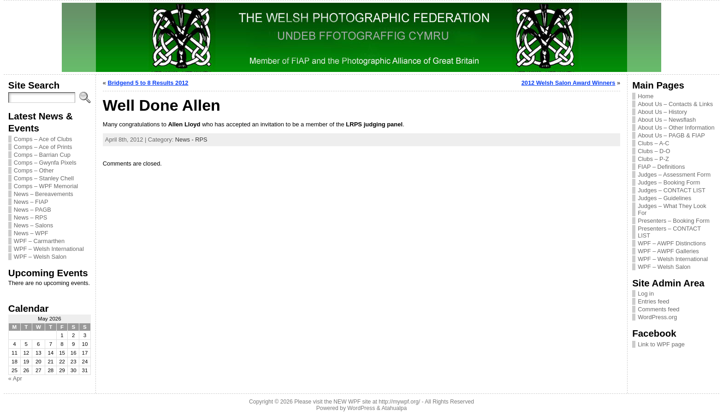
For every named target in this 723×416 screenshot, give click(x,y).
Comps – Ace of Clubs (43, 139)
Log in (646, 293)
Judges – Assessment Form (674, 174)
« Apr (15, 378)
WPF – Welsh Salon (40, 256)
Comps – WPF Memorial (46, 186)
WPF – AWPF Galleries (668, 251)
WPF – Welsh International (49, 248)
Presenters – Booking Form (674, 220)
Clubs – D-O (654, 151)
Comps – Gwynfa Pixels (45, 162)
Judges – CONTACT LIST (671, 190)
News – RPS (30, 217)
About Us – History (662, 111)
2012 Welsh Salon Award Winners (569, 82)
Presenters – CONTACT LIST (669, 232)
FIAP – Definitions (661, 166)
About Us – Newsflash (667, 119)
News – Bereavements (43, 193)
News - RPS (191, 139)
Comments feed (658, 309)
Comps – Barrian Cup (42, 154)
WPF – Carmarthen (39, 241)
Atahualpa (394, 408)
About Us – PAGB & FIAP (671, 135)
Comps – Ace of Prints (43, 146)
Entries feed (653, 301)
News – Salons (33, 225)
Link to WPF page (661, 344)
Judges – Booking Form (669, 182)
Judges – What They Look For (672, 209)
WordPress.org (657, 317)
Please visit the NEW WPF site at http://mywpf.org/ (357, 401)
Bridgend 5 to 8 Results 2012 (148, 82)
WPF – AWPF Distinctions (671, 243)
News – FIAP (31, 201)
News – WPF (31, 233)
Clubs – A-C (653, 143)
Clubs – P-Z (653, 158)
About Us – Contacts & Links (675, 104)
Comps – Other (34, 170)
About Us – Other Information (676, 127)
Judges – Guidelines (664, 198)
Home (645, 96)
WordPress (361, 408)
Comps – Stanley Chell (44, 178)
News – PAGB (32, 209)
